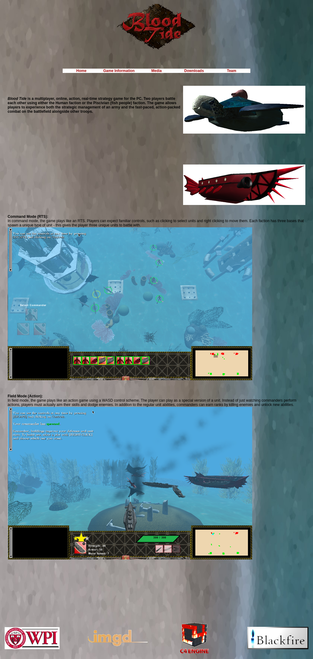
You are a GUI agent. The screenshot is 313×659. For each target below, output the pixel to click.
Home (81, 71)
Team (231, 71)
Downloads (194, 71)
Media (156, 71)
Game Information (119, 71)
